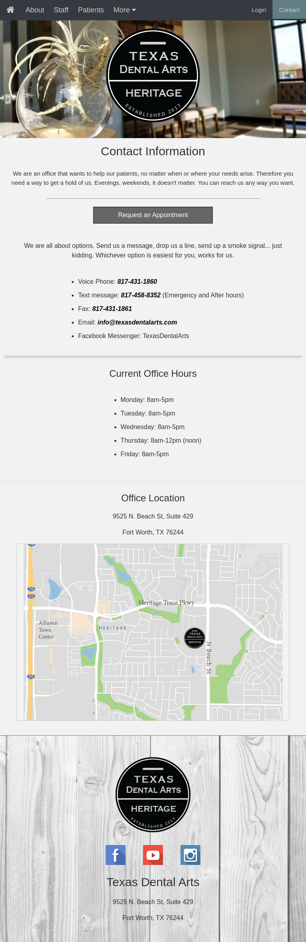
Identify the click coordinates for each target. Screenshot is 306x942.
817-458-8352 (141, 295)
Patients (91, 10)
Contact (289, 9)
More (125, 10)
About (35, 10)
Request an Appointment (153, 215)
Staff (61, 10)
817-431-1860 (137, 281)
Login (259, 9)
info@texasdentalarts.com (137, 322)
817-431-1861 (112, 308)
